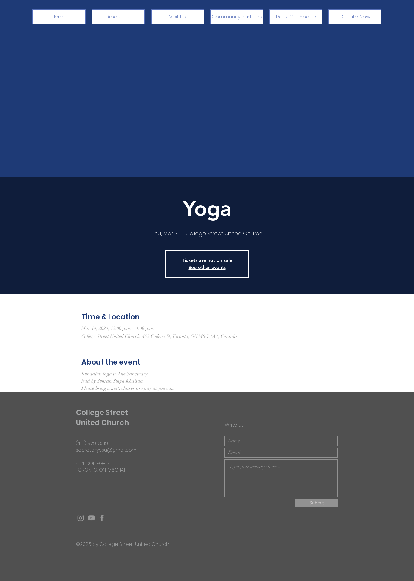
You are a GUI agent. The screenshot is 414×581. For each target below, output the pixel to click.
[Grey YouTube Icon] (91, 518)
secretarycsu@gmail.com (106, 450)
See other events (207, 267)
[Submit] (316, 503)
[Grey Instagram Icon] (80, 518)
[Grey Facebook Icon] (102, 518)
